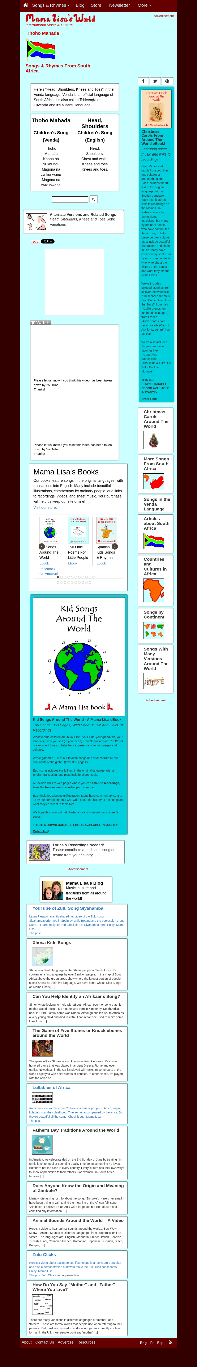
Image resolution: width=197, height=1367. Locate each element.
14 (65, 582)
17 (76, 582)
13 (61, 582)
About (27, 1342)
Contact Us (44, 1342)
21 (90, 582)
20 (86, 582)
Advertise (66, 1342)
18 (79, 582)
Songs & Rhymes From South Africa (58, 68)
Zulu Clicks (49, 1275)
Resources (86, 1342)
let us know (52, 380)
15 (69, 582)
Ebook (44, 563)
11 (94, 577)
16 (72, 582)
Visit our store (44, 507)
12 (58, 582)
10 (90, 577)
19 (83, 582)
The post (34, 933)
